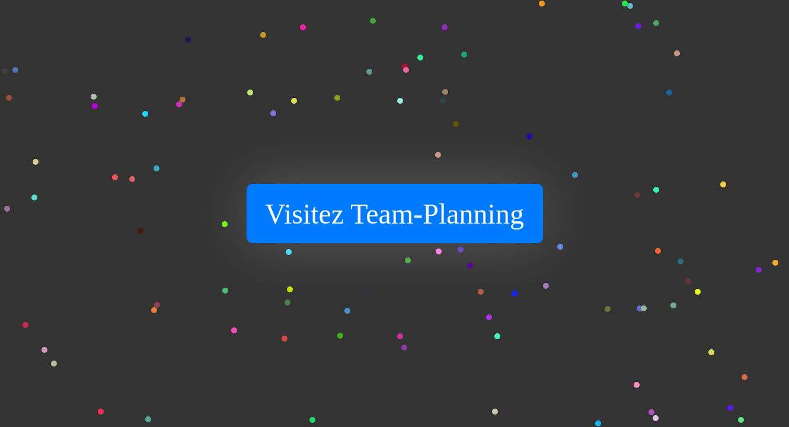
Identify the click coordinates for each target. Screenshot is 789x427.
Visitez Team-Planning (394, 214)
